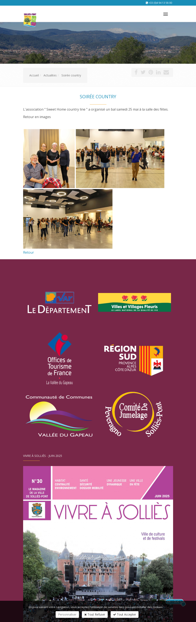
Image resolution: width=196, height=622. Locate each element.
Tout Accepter (124, 614)
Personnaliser (67, 614)
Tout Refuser (94, 614)
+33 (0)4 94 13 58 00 (160, 3)
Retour (28, 252)
